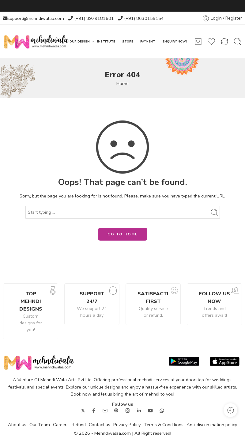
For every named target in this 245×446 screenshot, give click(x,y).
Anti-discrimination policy (212, 425)
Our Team (39, 425)
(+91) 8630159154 (144, 18)
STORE (127, 41)
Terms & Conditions (163, 425)
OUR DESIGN (80, 42)
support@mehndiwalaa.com (36, 18)
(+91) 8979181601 (94, 18)
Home (122, 83)
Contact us (99, 425)
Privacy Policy (127, 425)
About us (17, 425)
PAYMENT (147, 41)
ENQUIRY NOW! (175, 41)
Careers (61, 425)
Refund (79, 425)
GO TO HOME (122, 234)
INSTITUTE (106, 41)
